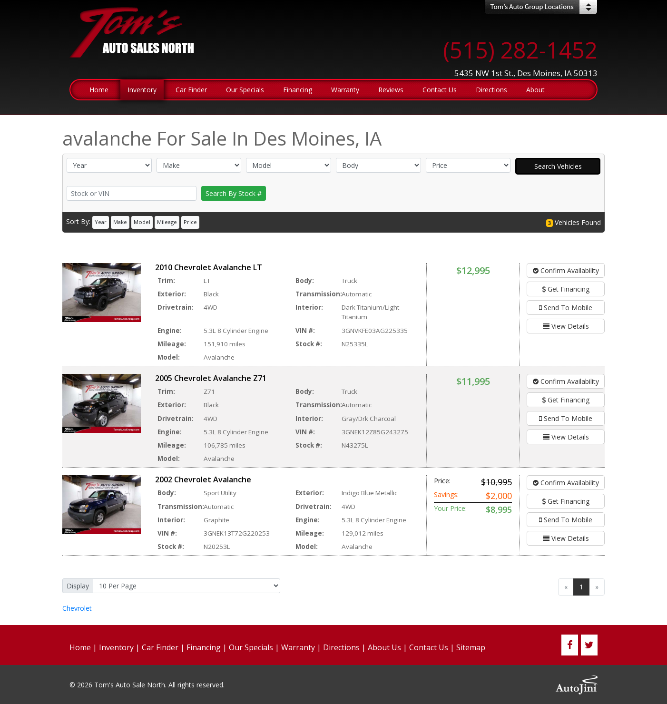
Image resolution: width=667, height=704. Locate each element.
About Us (384, 647)
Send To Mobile (565, 307)
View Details (566, 326)
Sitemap (470, 647)
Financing (203, 647)
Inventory (116, 647)
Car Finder (160, 647)
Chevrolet (77, 608)
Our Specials (251, 647)
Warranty (298, 647)
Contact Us (428, 647)
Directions (341, 647)
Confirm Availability (566, 270)
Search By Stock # (234, 193)
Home (80, 647)
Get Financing (565, 288)
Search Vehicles (558, 166)
